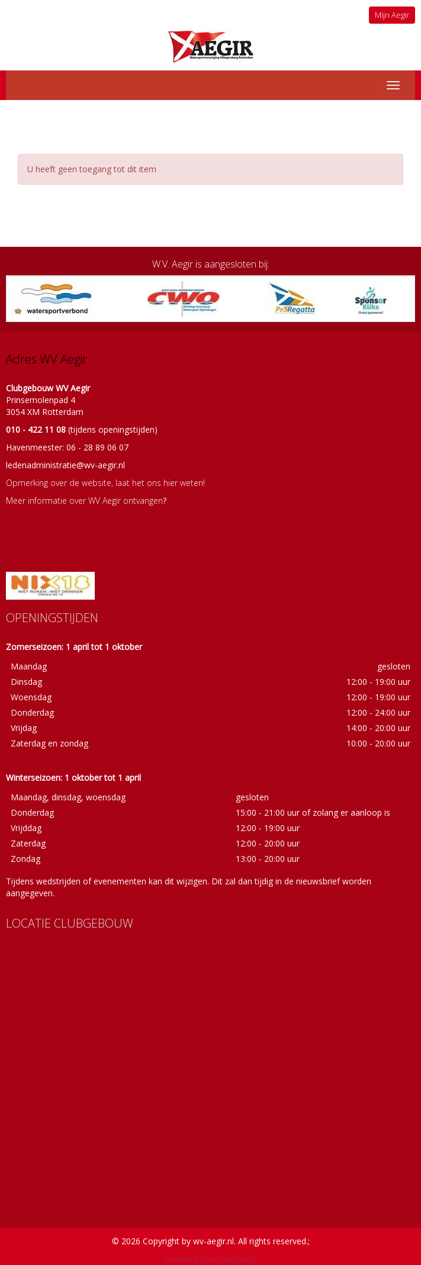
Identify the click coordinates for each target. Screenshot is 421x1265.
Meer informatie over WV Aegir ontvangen (84, 500)
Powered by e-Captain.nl (210, 1258)
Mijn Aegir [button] (392, 14)
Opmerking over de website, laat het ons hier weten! (105, 482)
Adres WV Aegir (46, 359)
